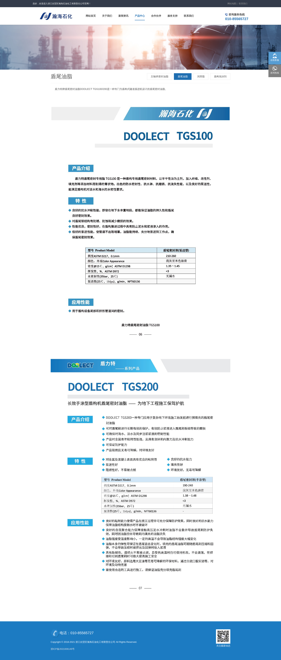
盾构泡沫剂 (220, 76)
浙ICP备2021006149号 (63, 649)
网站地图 (231, 3)
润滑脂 (201, 76)
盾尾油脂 (183, 76)
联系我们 (243, 3)
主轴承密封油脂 (159, 76)
